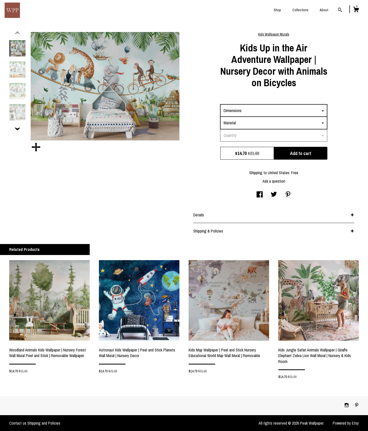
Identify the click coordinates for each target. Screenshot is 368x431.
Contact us (17, 423)
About (324, 10)
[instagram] (347, 405)
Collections (300, 10)
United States (278, 172)
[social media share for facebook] (260, 195)
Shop (277, 10)
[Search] (340, 10)
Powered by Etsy (346, 423)
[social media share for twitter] (274, 195)
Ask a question (273, 181)
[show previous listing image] (17, 33)
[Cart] (356, 10)
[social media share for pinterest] (288, 195)
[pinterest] (357, 405)
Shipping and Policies (43, 423)
